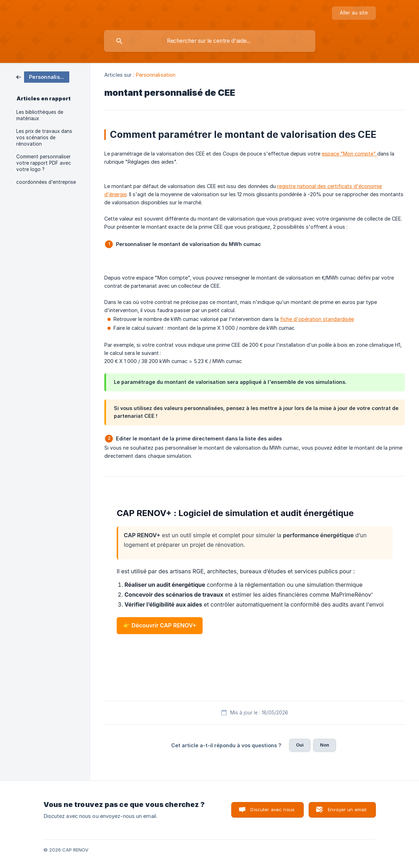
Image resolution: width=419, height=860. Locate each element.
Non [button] (324, 745)
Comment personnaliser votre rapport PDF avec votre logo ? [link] (43, 163)
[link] (42, 76)
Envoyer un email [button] (347, 809)
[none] (354, 13)
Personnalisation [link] (156, 75)
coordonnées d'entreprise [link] (46, 182)
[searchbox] (209, 41)
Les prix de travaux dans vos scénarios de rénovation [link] (44, 137)
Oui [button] (300, 745)
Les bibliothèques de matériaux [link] (39, 115)
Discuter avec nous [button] (272, 809)
